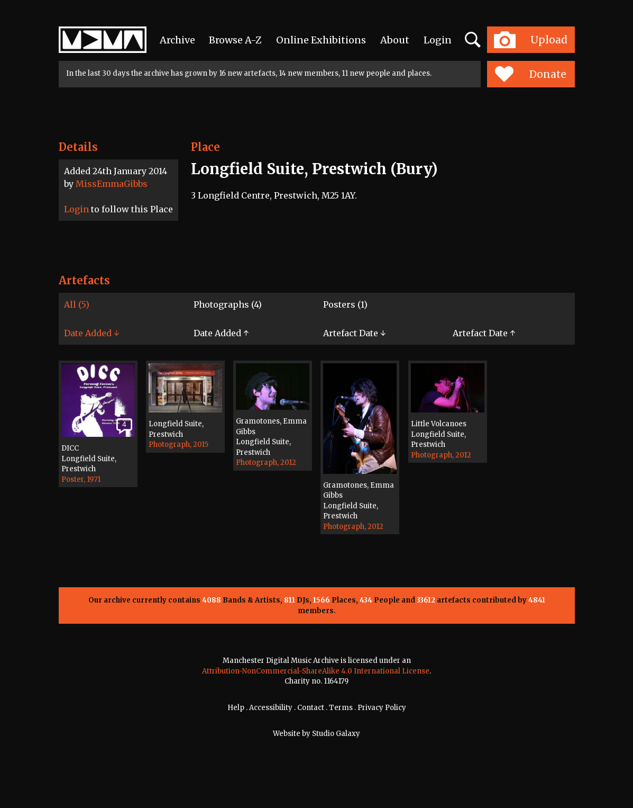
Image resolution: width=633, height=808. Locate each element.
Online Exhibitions (321, 40)
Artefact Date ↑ (484, 333)
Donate (530, 74)
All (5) (76, 304)
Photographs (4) (228, 304)
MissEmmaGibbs (112, 183)
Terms (341, 707)
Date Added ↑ (221, 333)
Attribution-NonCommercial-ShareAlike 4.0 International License (315, 671)
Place (205, 147)
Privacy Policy (381, 707)
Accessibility (270, 707)
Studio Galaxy (336, 733)
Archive (177, 40)
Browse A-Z (235, 40)
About (394, 40)
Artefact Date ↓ (354, 333)
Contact (310, 707)
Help (235, 707)
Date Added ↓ (91, 333)
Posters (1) (345, 304)
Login (438, 40)
